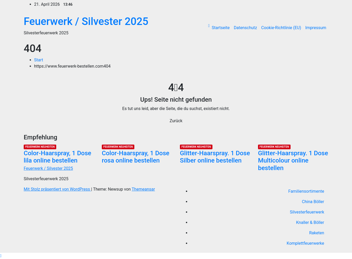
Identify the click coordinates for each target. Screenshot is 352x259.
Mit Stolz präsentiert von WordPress (57, 189)
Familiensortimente (306, 191)
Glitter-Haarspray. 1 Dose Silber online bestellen (215, 157)
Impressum (315, 27)
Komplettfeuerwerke (305, 243)
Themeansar (143, 189)
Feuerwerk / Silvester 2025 (86, 21)
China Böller (313, 201)
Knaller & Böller (310, 222)
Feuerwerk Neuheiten (40, 146)
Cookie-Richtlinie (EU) (281, 27)
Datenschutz (245, 27)
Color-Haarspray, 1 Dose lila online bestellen (57, 157)
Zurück (176, 120)
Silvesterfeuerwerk (307, 212)
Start (38, 59)
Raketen (316, 232)
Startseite (221, 27)
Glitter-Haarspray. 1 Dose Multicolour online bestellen (293, 161)
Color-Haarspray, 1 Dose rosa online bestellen (135, 157)
